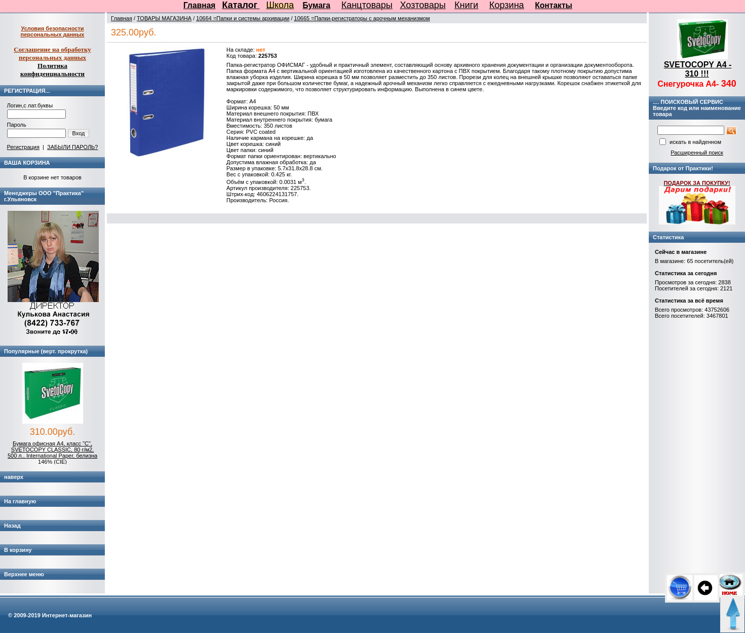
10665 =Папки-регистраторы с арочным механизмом (362, 18)
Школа (280, 5)
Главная (199, 5)
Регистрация (23, 147)
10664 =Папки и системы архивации (242, 18)
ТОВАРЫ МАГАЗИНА (164, 18)
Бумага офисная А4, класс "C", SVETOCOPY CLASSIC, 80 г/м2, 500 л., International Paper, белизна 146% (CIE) (52, 452)
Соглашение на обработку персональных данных (52, 53)
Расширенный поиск (697, 153)
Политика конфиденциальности (52, 70)
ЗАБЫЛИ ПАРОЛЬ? (72, 147)
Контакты (553, 5)
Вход (78, 133)
